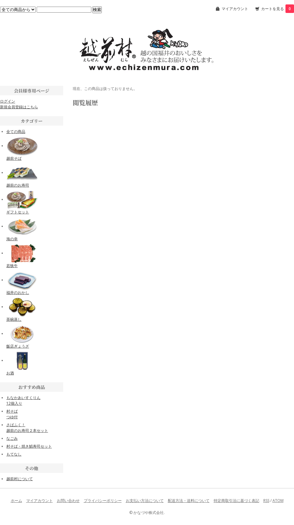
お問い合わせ (68, 500)
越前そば (13, 158)
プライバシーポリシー (103, 500)
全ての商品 (15, 131)
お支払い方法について (145, 500)
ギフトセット (17, 212)
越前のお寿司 (17, 185)
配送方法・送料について (189, 500)
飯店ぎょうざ (17, 346)
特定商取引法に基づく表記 (236, 500)
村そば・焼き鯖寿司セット (29, 446)
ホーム (16, 500)
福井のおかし (17, 292)
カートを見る (277, 8)
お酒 (10, 373)
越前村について (19, 478)
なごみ (12, 438)
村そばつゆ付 (12, 414)
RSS (266, 500)
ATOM (278, 500)
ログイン (7, 101)
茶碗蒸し (13, 319)
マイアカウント (235, 8)
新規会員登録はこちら (19, 107)
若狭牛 (12, 265)
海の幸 (12, 239)
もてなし (13, 454)
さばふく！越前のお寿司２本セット (27, 427)
